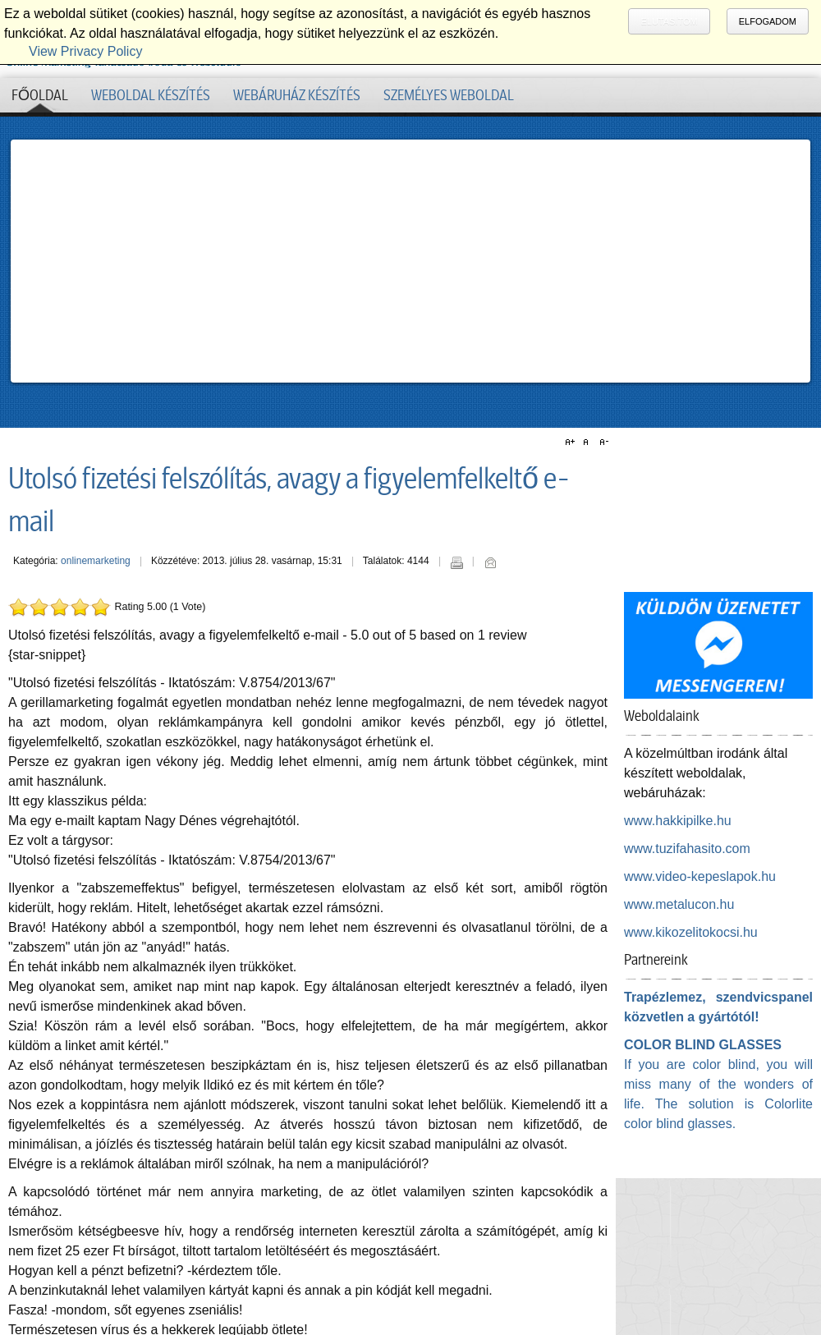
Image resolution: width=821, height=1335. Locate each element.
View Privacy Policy (85, 51)
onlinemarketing (96, 561)
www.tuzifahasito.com (687, 849)
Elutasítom (668, 21)
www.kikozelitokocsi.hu (691, 932)
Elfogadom (767, 21)
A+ (572, 442)
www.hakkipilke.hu (678, 821)
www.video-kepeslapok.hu (700, 876)
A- (601, 442)
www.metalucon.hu (679, 904)
